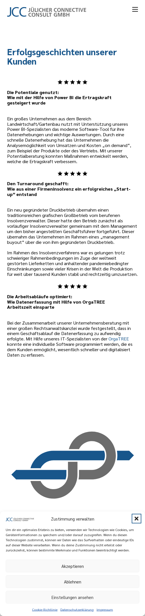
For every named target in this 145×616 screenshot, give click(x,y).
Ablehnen (72, 581)
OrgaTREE (118, 338)
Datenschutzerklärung (77, 609)
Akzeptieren (72, 566)
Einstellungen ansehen (72, 597)
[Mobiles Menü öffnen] (135, 9)
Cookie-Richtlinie (44, 609)
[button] (136, 518)
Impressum (105, 609)
